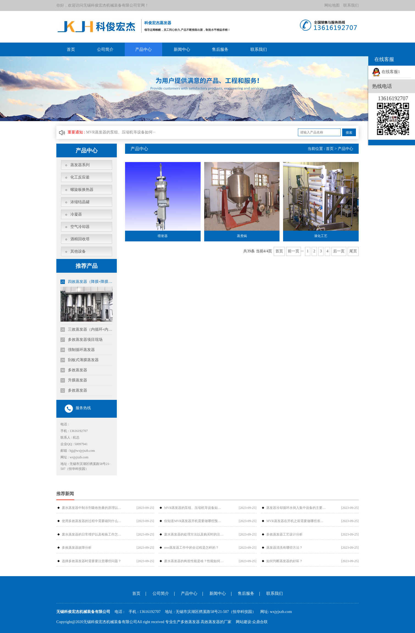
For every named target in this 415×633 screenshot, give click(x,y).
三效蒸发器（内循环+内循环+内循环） (86, 329)
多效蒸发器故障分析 (77, 548)
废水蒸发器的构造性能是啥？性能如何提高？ (194, 561)
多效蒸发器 (73, 370)
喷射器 (163, 236)
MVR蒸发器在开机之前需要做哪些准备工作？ (296, 521)
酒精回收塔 (80, 239)
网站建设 (243, 622)
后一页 (339, 251)
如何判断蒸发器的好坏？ (284, 561)
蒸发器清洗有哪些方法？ (284, 548)
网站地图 (332, 5)
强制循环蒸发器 (77, 350)
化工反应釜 (80, 177)
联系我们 (351, 5)
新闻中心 (182, 49)
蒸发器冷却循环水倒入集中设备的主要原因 (296, 508)
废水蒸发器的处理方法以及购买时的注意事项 (194, 534)
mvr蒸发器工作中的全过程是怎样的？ (191, 548)
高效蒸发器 (210, 622)
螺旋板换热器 (81, 190)
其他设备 (78, 251)
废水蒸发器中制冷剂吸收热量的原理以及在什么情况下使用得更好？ (92, 508)
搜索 (349, 133)
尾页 (353, 251)
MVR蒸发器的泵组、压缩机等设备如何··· (120, 132)
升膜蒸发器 (73, 380)
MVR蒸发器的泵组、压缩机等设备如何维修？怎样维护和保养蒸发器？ (194, 508)
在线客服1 (386, 71)
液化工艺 (320, 236)
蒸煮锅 (242, 236)
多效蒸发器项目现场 (81, 340)
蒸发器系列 (80, 165)
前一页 (293, 251)
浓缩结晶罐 (80, 202)
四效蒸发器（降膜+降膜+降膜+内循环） (86, 282)
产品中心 (143, 49)
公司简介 (105, 49)
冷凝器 (76, 214)
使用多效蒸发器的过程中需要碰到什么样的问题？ (92, 521)
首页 (71, 49)
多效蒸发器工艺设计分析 (284, 534)
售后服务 (220, 49)
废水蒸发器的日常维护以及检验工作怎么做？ (92, 534)
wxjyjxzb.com (281, 612)
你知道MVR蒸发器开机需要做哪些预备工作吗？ (194, 521)
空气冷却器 (80, 227)
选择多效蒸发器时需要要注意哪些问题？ (91, 561)
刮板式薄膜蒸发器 (79, 360)
